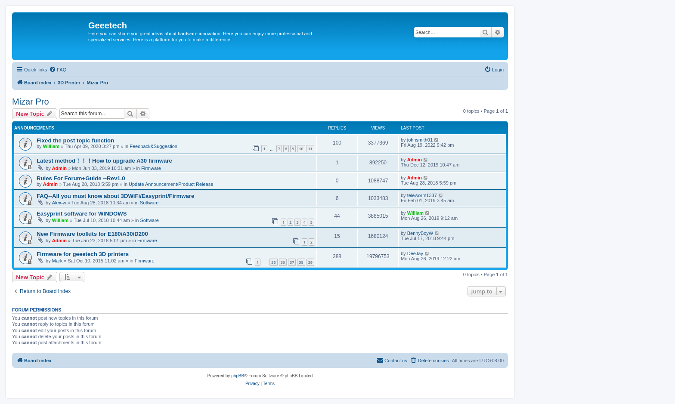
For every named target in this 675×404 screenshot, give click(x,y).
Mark (57, 260)
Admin (59, 168)
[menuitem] (57, 70)
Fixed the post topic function (75, 140)
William (51, 146)
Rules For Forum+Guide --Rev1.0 (81, 178)
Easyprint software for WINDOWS (82, 213)
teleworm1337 (422, 195)
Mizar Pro (30, 101)
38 (301, 262)
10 (301, 148)
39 (310, 262)
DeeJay (415, 253)
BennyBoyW (420, 233)
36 (283, 262)
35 (273, 262)
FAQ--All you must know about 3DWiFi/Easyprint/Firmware (115, 196)
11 (310, 148)
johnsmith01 (420, 139)
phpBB (237, 375)
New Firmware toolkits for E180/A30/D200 (92, 234)
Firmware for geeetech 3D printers (83, 254)
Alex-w (59, 202)
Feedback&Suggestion (153, 146)
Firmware (151, 168)
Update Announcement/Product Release (171, 184)
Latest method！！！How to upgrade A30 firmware (104, 160)
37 (292, 262)
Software (149, 202)
